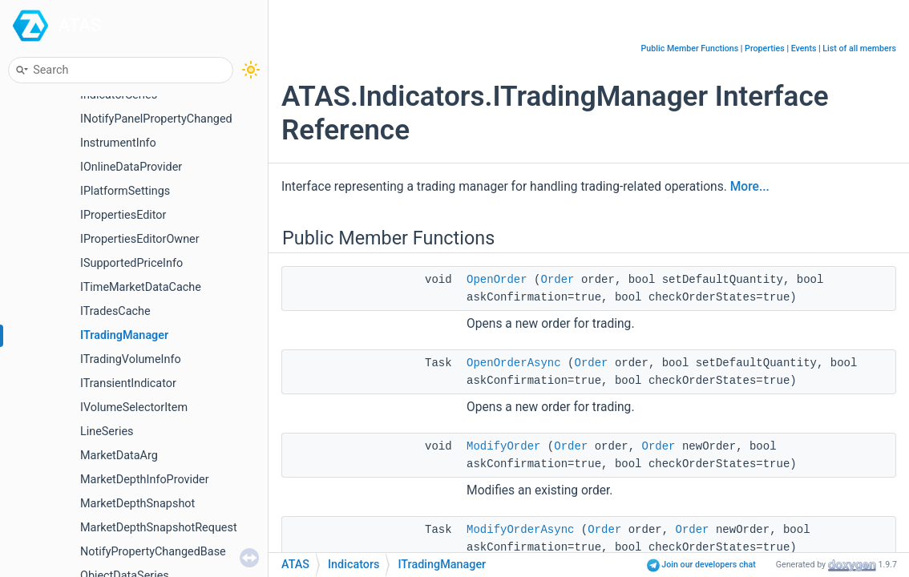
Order (557, 279)
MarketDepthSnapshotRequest (158, 528)
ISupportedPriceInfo (131, 263)
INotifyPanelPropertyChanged (156, 119)
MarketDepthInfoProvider (144, 479)
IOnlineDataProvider (131, 167)
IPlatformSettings (125, 191)
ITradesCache (115, 311)
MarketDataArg (119, 455)
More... (750, 187)
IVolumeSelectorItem (134, 407)
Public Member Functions (690, 48)
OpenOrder (497, 279)
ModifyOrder (503, 446)
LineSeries (106, 431)
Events (804, 48)
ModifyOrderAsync (520, 529)
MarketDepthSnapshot (137, 503)
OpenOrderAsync (514, 363)
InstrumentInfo (118, 143)
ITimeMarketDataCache (140, 287)
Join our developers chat (701, 564)
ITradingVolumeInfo (130, 359)
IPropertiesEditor (123, 215)
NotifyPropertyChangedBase (153, 552)
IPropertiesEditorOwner (140, 239)
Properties (765, 48)
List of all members (859, 48)
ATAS (80, 25)
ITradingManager (124, 335)
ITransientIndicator (128, 383)
